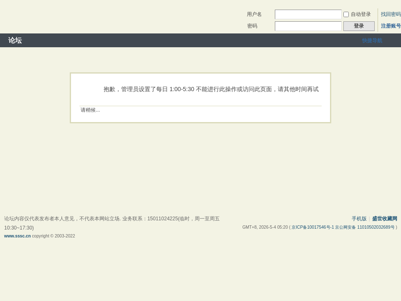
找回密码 (391, 14)
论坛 (15, 40)
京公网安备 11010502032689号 (365, 227)
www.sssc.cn (17, 236)
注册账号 (391, 26)
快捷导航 (372, 40)
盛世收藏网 (384, 219)
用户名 (254, 14)
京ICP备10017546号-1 (313, 227)
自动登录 (357, 14)
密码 (252, 26)
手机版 (359, 219)
